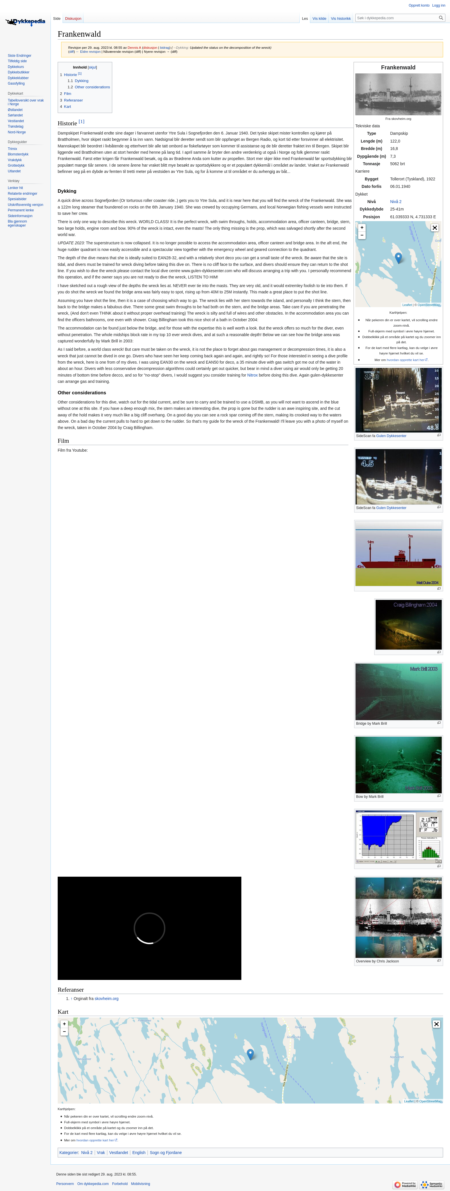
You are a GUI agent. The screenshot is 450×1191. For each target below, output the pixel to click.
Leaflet (407, 305)
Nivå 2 (395, 201)
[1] (81, 121)
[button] (435, 227)
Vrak (101, 1152)
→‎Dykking (180, 47)
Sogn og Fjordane (166, 1152)
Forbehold (120, 1184)
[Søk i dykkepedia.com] (400, 18)
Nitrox (252, 375)
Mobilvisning (140, 1184)
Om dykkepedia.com (92, 1184)
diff (71, 51)
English (139, 1152)
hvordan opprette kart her (405, 360)
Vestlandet (118, 1152)
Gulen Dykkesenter (391, 436)
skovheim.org (107, 998)
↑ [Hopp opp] (72, 998)
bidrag (165, 47)
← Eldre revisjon (88, 51)
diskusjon (150, 47)
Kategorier (68, 1152)
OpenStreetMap (429, 305)
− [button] (362, 235)
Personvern (65, 1184)
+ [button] (362, 227)
